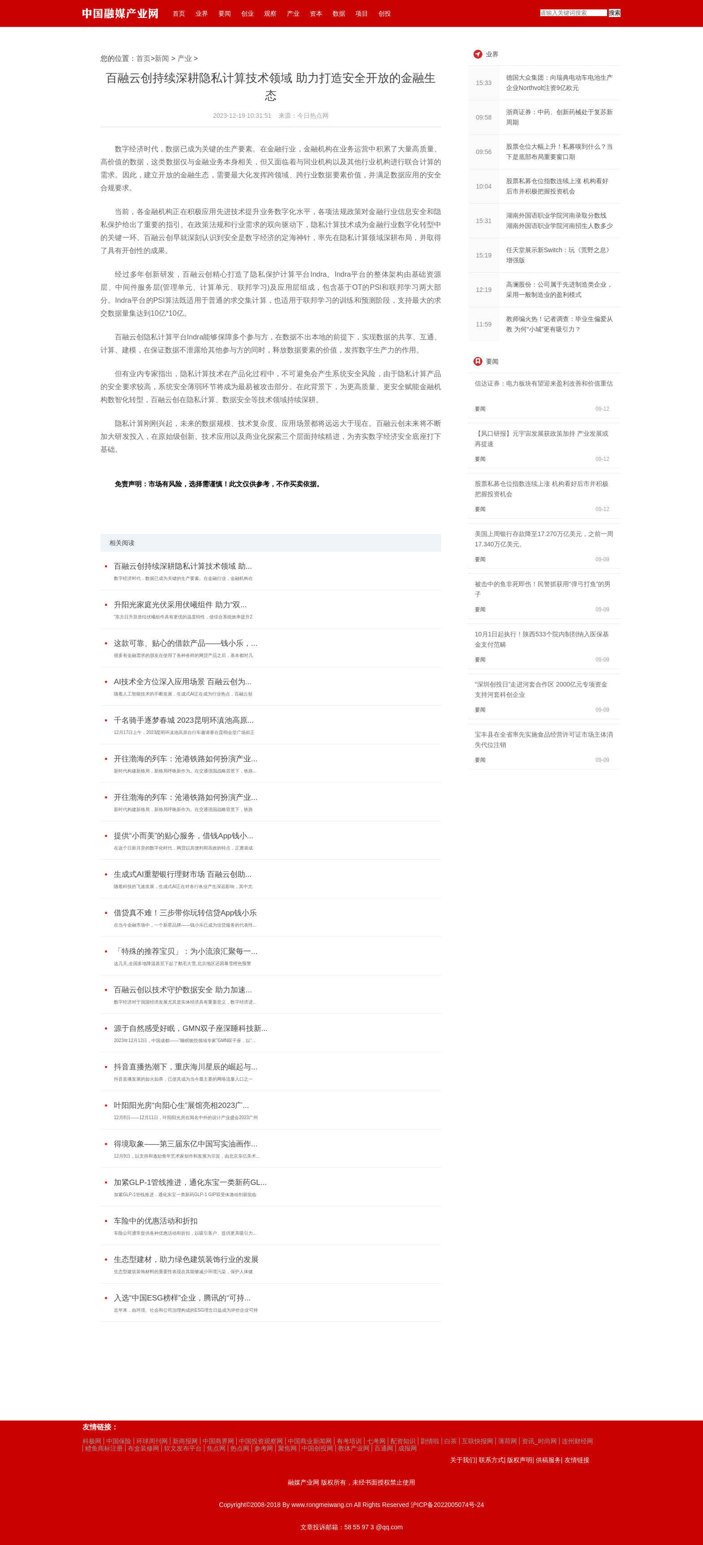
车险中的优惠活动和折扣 (156, 1221)
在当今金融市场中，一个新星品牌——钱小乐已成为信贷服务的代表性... (185, 925)
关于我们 (462, 1459)
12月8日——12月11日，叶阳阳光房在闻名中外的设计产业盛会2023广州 (186, 1117)
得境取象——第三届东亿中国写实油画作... (185, 1144)
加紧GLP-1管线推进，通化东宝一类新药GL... (190, 1182)
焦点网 (216, 1448)
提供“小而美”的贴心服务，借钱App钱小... (183, 836)
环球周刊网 (152, 1441)
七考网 (376, 1441)
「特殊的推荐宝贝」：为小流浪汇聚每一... (185, 951)
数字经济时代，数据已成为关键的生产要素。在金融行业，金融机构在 (183, 578)
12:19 (483, 289)
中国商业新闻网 (310, 1441)
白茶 (450, 1441)
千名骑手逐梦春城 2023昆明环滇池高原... (184, 720)
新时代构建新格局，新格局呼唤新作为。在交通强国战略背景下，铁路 (183, 809)
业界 (201, 13)
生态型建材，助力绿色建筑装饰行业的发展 (186, 1259)
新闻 (162, 58)
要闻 (224, 13)
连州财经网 (577, 1441)
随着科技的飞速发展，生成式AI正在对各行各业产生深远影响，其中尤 (183, 886)
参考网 (263, 1448)
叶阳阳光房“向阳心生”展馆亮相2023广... (181, 1105)
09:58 (483, 117)
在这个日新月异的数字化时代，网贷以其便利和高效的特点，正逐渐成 (183, 847)
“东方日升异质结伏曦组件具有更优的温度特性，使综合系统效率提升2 (183, 616)
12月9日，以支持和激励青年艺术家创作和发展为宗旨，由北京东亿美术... (187, 1156)
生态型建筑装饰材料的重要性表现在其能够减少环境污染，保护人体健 (183, 1271)
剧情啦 (430, 1441)
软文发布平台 (183, 1448)
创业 (247, 13)
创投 (384, 13)
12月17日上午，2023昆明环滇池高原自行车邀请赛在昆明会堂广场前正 (184, 732)
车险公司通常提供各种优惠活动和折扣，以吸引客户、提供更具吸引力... (185, 1233)
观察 (270, 13)
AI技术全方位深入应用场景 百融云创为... (183, 682)
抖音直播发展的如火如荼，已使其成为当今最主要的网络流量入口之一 (183, 1079)
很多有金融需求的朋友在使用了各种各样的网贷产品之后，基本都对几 (183, 655)
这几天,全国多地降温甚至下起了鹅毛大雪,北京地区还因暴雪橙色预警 (182, 963)
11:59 (483, 324)
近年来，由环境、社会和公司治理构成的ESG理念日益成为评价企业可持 (186, 1310)
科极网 (91, 1441)
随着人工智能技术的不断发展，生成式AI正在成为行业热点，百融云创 (183, 693)
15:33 (483, 82)
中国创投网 (317, 1448)
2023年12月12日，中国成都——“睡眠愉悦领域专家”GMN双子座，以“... (185, 1040)
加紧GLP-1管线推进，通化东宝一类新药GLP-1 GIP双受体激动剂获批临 (185, 1194)
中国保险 (118, 1441)
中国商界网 (218, 1441)
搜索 (615, 12)
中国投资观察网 (261, 1441)
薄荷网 (507, 1441)
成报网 (407, 1448)
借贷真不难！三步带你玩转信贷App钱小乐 (185, 913)
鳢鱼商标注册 (104, 1448)
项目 (362, 13)
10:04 (483, 186)
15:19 (483, 255)
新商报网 (185, 1441)
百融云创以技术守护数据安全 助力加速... (183, 990)
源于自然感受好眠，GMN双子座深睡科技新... (191, 1028)
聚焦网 (287, 1448)
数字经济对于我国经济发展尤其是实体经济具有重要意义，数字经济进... (185, 1002)
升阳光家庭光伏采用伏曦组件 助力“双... (180, 605)
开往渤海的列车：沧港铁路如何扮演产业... (185, 759)
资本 (316, 13)
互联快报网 (477, 1441)
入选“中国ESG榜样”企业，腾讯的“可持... (182, 1298)
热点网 (239, 1448)
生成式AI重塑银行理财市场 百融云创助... (183, 874)
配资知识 (403, 1441)
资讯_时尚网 (539, 1441)
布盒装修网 (143, 1448)
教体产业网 (353, 1448)
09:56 (483, 151)
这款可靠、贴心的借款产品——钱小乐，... (185, 643)
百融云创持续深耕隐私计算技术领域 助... (183, 566)
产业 (293, 13)
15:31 (483, 220)
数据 (339, 13)
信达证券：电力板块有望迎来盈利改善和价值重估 (544, 383)
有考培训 (349, 1441)
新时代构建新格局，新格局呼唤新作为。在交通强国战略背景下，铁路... (185, 770)
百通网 (383, 1448)
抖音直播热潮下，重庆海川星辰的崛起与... (185, 1067)
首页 (179, 13)
